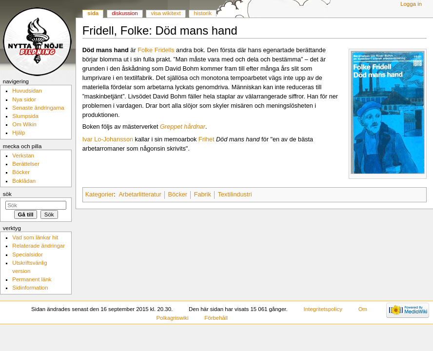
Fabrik (202, 194)
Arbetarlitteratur (139, 194)
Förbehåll (216, 318)
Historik (203, 13)
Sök (7, 194)
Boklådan (24, 181)
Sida (92, 13)
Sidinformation (30, 288)
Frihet (206, 139)
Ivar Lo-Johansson (107, 139)
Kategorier (99, 194)
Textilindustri (235, 194)
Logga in (411, 4)
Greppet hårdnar (182, 126)
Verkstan (23, 155)
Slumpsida (25, 116)
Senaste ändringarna (38, 108)
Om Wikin (24, 124)
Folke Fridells (156, 50)
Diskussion (125, 13)
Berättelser (25, 164)
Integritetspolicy (323, 309)
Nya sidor (24, 99)
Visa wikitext (166, 13)
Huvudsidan (27, 91)
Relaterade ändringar (38, 246)
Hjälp (18, 133)
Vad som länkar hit (35, 237)
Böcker (178, 194)
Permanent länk (31, 279)
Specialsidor (27, 254)
